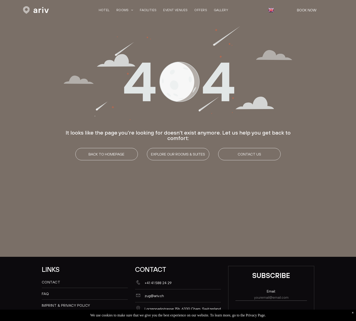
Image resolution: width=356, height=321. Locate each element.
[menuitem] (104, 10)
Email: (271, 291)
